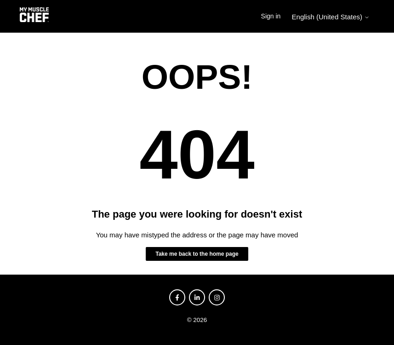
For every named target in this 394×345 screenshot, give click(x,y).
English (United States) (331, 17)
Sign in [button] (271, 16)
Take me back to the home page (197, 254)
